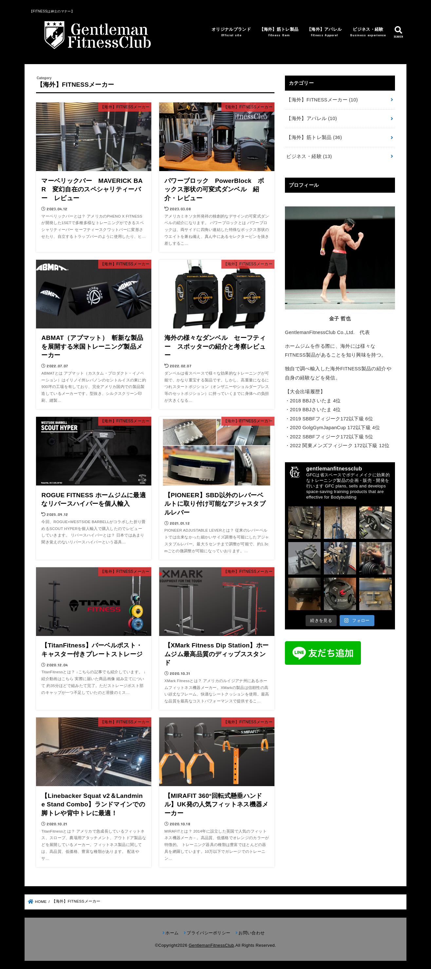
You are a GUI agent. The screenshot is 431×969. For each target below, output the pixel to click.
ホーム (171, 932)
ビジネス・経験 (368, 33)
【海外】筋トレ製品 (279, 33)
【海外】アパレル (324, 33)
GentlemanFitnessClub (211, 945)
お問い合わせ (251, 932)
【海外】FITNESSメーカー (322, 99)
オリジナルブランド (231, 33)
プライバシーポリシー (208, 932)
